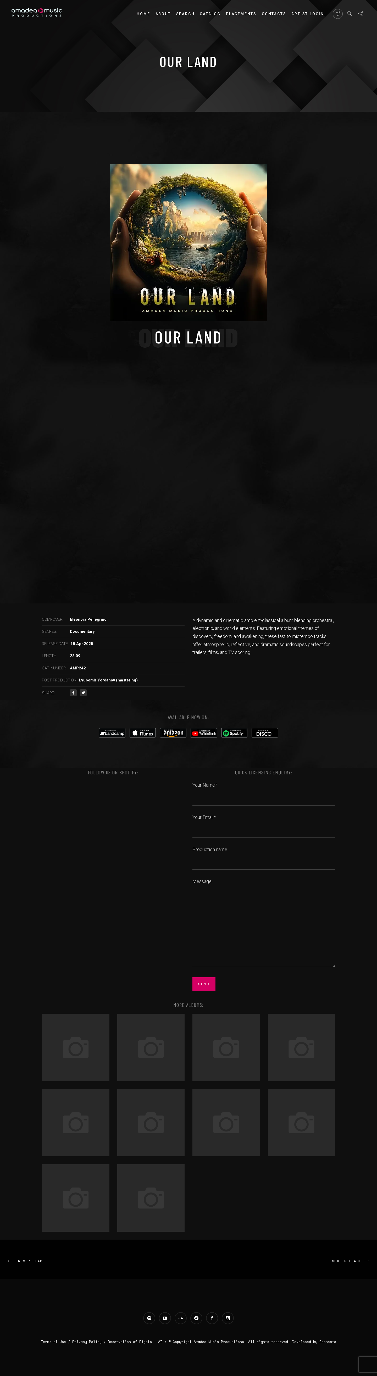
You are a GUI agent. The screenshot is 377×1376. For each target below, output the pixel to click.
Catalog (210, 14)
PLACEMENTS (241, 14)
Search (185, 14)
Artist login (307, 14)
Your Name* (263, 791)
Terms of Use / (56, 1341)
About (163, 14)
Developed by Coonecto (314, 1341)
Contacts (274, 14)
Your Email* (263, 823)
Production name (263, 855)
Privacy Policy (87, 1341)
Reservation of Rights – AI (136, 1341)
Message (263, 923)
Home (143, 14)
